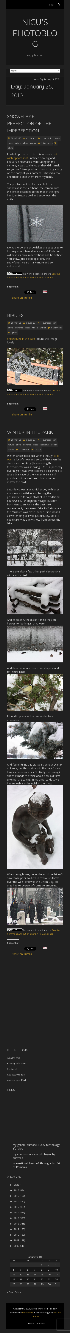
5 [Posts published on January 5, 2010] (20, 1269)
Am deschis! (14, 1058)
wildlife (35, 327)
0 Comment (56, 327)
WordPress (27, 1312)
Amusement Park (17, 1080)
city (54, 323)
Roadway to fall (16, 1074)
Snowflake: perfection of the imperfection (29, 123)
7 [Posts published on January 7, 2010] (34, 1269)
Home (35, 79)
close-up (56, 138)
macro (10, 143)
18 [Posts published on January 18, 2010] (14, 1279)
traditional (44, 444)
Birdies (15, 315)
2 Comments (46, 143)
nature (18, 143)
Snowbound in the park (21, 338)
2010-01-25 (16, 138)
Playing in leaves (16, 1063)
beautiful (47, 138)
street (27, 327)
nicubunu (30, 138)
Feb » (18, 1292)
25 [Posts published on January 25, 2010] (14, 1284)
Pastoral (12, 1069)
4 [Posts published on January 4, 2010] (13, 1269)
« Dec (10, 1292)
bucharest (47, 323)
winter (33, 143)
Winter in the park (30, 432)
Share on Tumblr (23, 297)
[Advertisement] (30, 1019)
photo (25, 143)
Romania (19, 327)
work (29, 273)
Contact (41, 1323)
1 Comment (24, 449)
